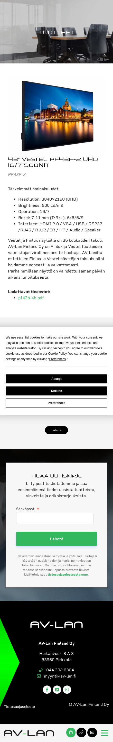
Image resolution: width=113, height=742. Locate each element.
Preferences (56, 403)
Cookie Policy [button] (57, 353)
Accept (56, 379)
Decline (56, 391)
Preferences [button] (57, 359)
